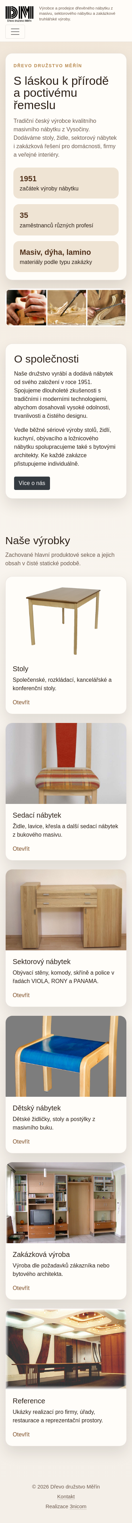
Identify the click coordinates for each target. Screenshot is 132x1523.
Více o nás (32, 483)
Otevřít (21, 702)
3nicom (78, 1506)
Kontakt (66, 1496)
